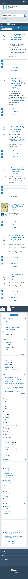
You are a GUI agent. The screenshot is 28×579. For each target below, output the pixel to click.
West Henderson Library (10, 449)
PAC (5, 524)
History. (6, 349)
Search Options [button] (6, 18)
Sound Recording (9, 329)
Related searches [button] (7, 459)
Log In (25, 1)
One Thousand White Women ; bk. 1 (13, 391)
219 (4, 134)
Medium (7, 417)
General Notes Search (9, 475)
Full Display (9, 64)
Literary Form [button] (6, 452)
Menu (2, 2)
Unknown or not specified (11, 425)
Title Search (7, 468)
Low (6, 419)
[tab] (21, 28)
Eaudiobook (8, 334)
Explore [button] (14, 551)
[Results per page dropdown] (8, 24)
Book (6, 332)
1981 (6, 408)
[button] (21, 28)
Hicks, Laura (7, 362)
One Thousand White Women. (12, 377)
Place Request (9, 67)
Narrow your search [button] (8, 318)
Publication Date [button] (6, 396)
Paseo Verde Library (9, 442)
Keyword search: (5, 12)
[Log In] (23, 1)
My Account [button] (14, 559)
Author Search (7, 470)
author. (18, 41)
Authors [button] (5, 357)
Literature (7, 352)
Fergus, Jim (7, 360)
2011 (6, 403)
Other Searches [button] (6, 463)
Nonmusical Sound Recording (12, 327)
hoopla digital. (8, 367)
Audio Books (8, 325)
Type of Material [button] (6, 321)
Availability (9, 61)
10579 (4, 176)
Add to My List (14, 70)
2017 (6, 401)
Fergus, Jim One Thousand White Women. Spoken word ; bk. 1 (14, 380)
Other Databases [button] (7, 521)
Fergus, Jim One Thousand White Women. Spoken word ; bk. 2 (14, 384)
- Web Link (17, 44)
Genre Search (7, 480)
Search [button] (14, 555)
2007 (6, 406)
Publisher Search (8, 478)
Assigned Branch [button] (7, 437)
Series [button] (4, 374)
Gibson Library (8, 445)
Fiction (6, 455)
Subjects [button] (5, 339)
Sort (2, 26)
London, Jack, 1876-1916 (10, 369)
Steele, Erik (7, 364)
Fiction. (6, 344)
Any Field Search (8, 466)
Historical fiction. (8, 342)
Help (2, 563)
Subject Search (8, 473)
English (6, 434)
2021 (6, 399)
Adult (6, 428)
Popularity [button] (5, 411)
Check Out (9, 225)
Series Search (7, 482)
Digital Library (8, 447)
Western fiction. (8, 347)
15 (4, 283)
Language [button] (5, 431)
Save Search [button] (14, 314)
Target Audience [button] (6, 422)
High (6, 414)
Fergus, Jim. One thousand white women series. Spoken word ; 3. (14, 388)
